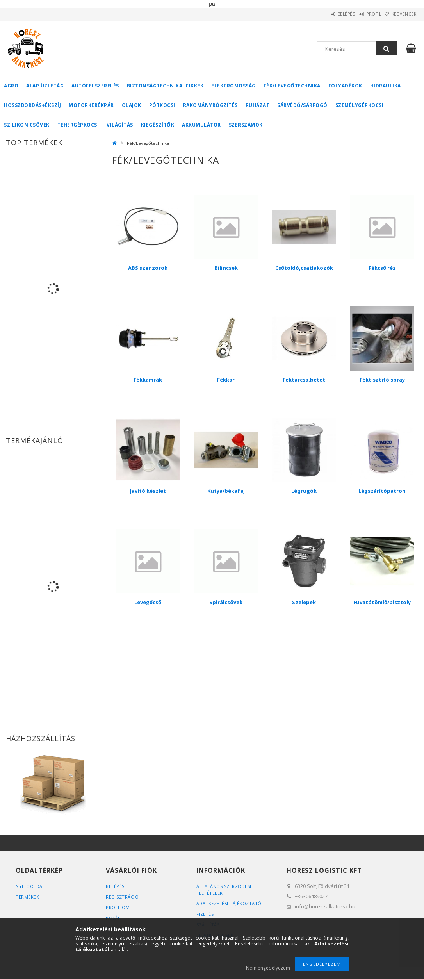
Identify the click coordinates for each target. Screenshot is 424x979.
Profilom (118, 907)
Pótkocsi (162, 105)
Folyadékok (345, 85)
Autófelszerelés (95, 85)
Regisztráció (122, 897)
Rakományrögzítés (210, 105)
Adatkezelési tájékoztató (229, 903)
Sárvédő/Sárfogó (302, 105)
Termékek (27, 897)
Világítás (120, 124)
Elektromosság (233, 85)
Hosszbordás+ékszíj (32, 105)
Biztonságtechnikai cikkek (165, 85)
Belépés (326, 14)
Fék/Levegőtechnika (292, 85)
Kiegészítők (158, 124)
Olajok (131, 105)
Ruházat (258, 105)
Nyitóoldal (30, 886)
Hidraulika (385, 85)
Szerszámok (246, 124)
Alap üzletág (45, 85)
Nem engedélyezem (268, 968)
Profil (361, 14)
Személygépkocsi (359, 105)
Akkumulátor (201, 124)
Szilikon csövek (27, 124)
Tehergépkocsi (78, 124)
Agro (11, 85)
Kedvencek (400, 14)
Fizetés (205, 914)
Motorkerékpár (91, 105)
